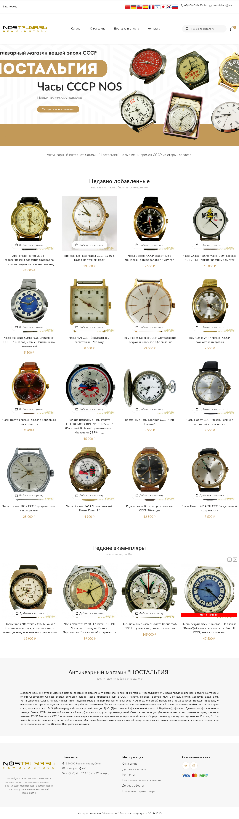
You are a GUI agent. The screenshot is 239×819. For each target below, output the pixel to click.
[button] (119, 141)
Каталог (76, 28)
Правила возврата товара (138, 791)
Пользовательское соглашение (142, 780)
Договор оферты (133, 785)
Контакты (154, 28)
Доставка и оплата (126, 28)
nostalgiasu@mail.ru (77, 768)
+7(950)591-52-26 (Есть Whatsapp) (87, 773)
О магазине (97, 28)
